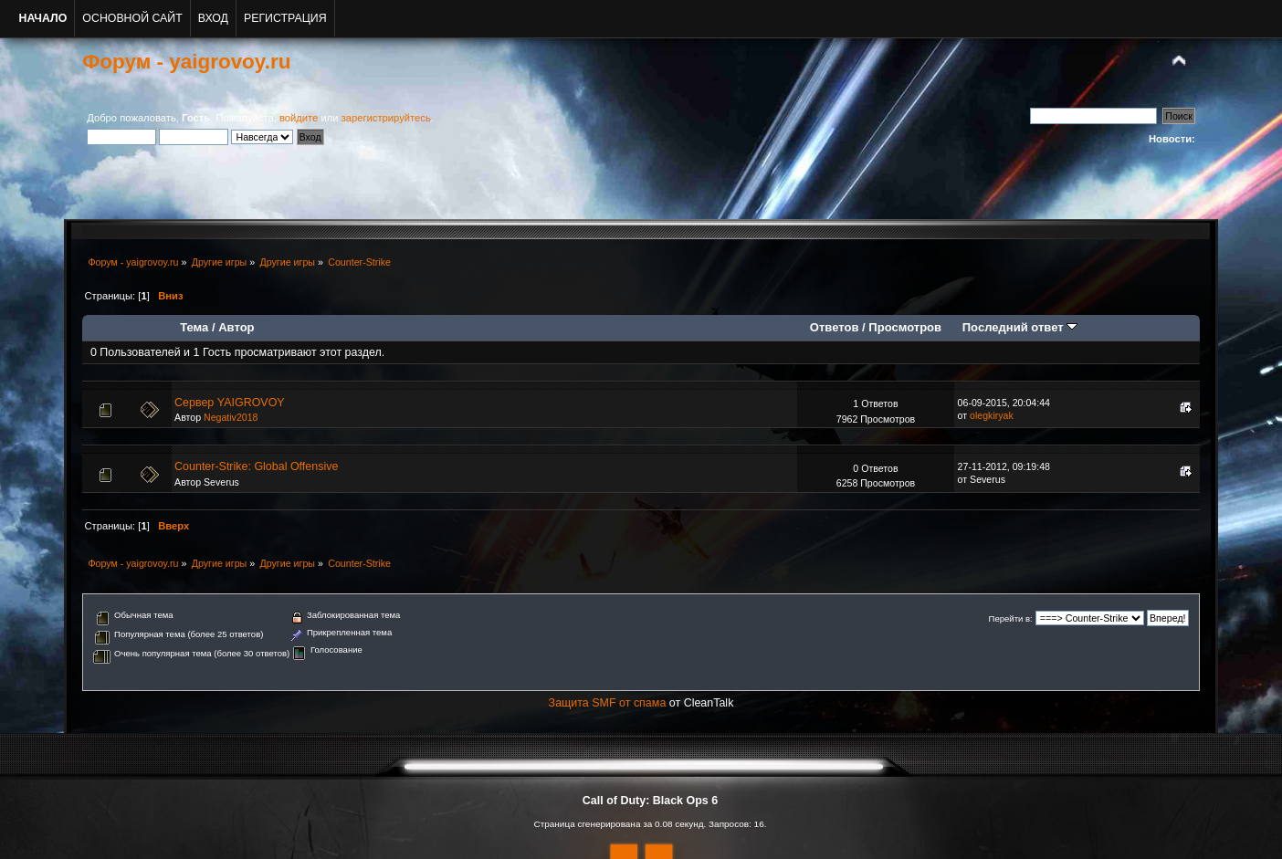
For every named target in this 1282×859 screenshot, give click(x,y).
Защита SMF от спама (608, 703)
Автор (236, 327)
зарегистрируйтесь (386, 117)
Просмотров (904, 327)
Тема (194, 327)
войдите (298, 117)
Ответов (834, 327)
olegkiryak (992, 415)
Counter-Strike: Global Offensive (256, 466)
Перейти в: (1011, 618)
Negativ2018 (231, 417)
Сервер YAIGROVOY (229, 402)
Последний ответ (1019, 327)
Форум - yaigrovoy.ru (186, 61)
